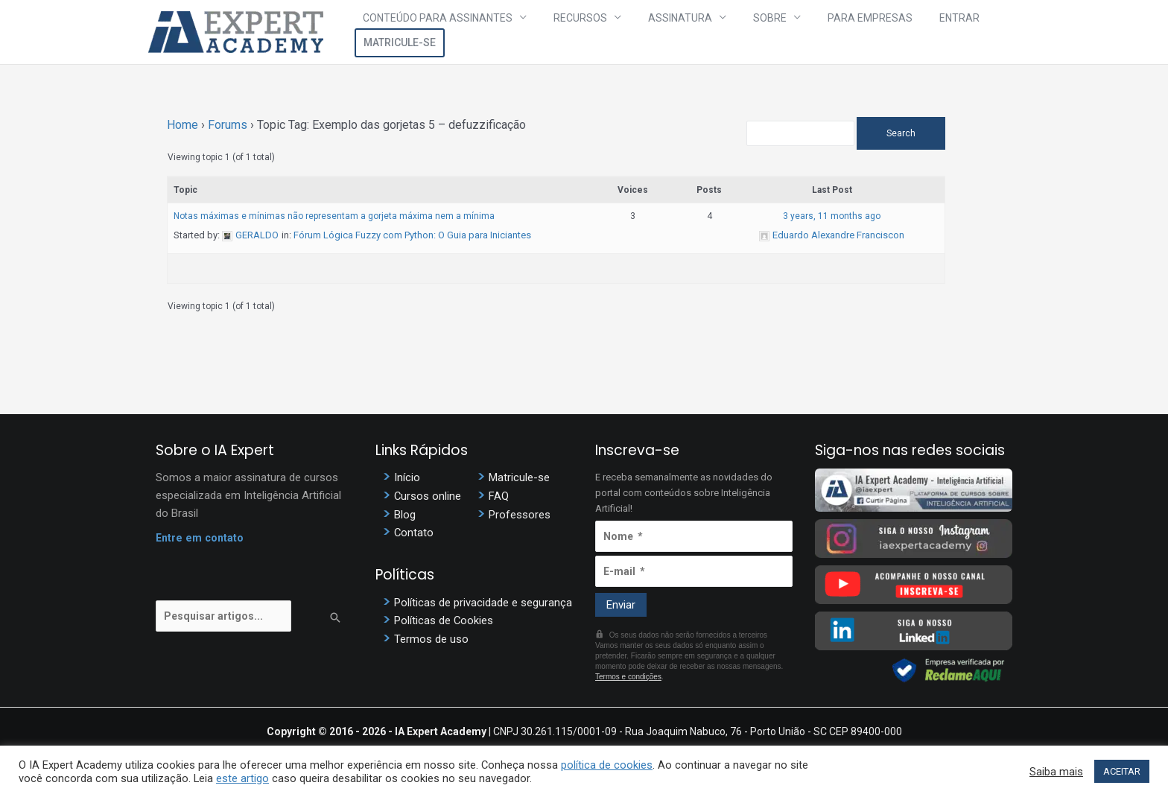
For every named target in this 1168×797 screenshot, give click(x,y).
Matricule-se (975, 32)
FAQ (499, 497)
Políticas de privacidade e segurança (483, 604)
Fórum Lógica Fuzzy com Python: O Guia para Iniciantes (412, 235)
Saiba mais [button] (1056, 771)
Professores (519, 515)
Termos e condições (628, 677)
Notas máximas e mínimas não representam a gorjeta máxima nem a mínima (334, 216)
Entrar (898, 32)
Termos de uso (431, 641)
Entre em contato (201, 538)
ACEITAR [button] (1121, 771)
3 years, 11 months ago (855, 216)
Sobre (738, 32)
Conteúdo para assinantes (451, 32)
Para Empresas (823, 32)
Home (182, 125)
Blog (405, 515)
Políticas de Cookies (444, 622)
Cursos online (428, 497)
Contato (414, 534)
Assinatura (664, 32)
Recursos (579, 32)
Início (407, 478)
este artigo (242, 778)
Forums (227, 125)
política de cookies (607, 765)
